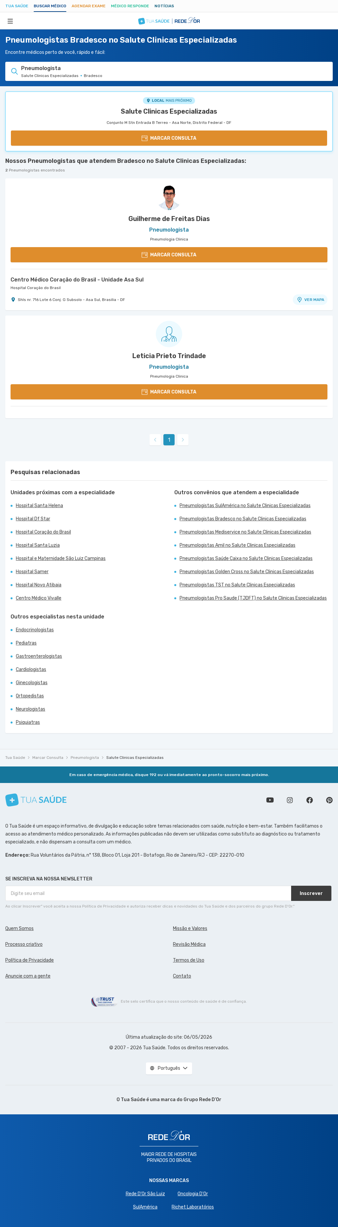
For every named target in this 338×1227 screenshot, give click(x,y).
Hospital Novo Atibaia (38, 585)
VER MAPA (310, 299)
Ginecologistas (32, 683)
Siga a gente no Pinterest (329, 800)
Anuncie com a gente (28, 976)
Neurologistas (30, 709)
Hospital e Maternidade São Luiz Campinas (61, 558)
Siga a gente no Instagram (290, 800)
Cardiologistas (31, 669)
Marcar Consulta (47, 757)
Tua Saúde (16, 6)
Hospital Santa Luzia (38, 545)
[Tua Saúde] (36, 800)
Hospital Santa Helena (39, 505)
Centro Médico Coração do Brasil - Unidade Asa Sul (77, 280)
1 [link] (169, 440)
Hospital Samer (32, 572)
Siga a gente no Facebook (309, 800)
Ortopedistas (30, 696)
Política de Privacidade (29, 960)
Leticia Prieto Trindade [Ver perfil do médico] (169, 356)
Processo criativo (24, 944)
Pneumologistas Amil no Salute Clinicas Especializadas (237, 545)
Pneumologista (85, 757)
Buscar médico (50, 6)
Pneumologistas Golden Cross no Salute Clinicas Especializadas (247, 572)
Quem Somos (19, 928)
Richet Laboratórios (193, 1207)
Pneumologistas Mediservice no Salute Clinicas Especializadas (245, 532)
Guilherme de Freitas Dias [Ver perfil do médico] (169, 219)
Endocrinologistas (35, 630)
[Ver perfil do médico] (169, 197)
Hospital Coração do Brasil (36, 287)
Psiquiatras (28, 722)
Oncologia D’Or (193, 1194)
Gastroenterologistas (39, 656)
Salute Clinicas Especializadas (169, 111)
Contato (182, 976)
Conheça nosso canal (270, 800)
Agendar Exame (89, 6)
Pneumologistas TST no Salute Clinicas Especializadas (237, 585)
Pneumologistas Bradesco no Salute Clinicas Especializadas (243, 519)
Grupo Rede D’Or (202, 1099)
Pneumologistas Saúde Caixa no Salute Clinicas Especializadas (246, 558)
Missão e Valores (190, 928)
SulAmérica (145, 1207)
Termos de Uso (188, 960)
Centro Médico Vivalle (38, 598)
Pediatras (26, 643)
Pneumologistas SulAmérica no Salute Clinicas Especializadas (245, 505)
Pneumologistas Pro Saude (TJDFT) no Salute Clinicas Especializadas (253, 598)
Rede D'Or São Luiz (145, 1194)
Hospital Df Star (33, 519)
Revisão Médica (189, 944)
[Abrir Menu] (10, 21)
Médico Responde (130, 6)
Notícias (164, 6)
